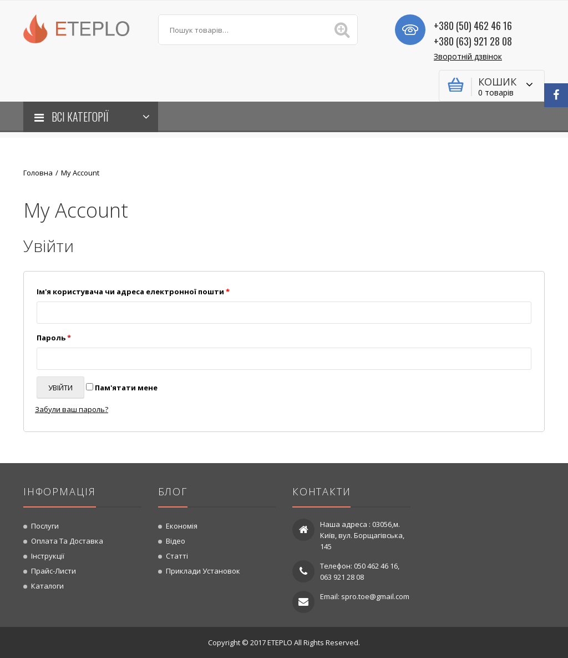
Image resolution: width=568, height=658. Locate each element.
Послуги (45, 526)
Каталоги (47, 586)
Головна (38, 173)
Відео (175, 541)
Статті (177, 556)
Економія (181, 526)
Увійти (60, 388)
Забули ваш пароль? (71, 409)
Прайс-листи (53, 571)
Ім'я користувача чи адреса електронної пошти (133, 292)
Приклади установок (203, 571)
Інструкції (47, 556)
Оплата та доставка (67, 541)
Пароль (54, 338)
